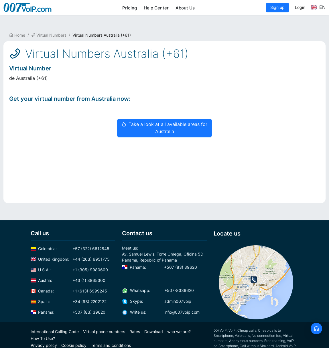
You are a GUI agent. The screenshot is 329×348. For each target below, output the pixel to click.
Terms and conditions (111, 345)
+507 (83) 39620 (68, 312)
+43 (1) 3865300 (68, 280)
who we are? (179, 331)
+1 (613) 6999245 (69, 291)
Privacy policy (44, 345)
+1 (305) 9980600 (69, 270)
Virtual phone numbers (104, 331)
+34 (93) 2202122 (69, 301)
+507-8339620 (158, 290)
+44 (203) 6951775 (70, 259)
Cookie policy (73, 345)
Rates (134, 331)
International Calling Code (55, 331)
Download (153, 331)
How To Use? (43, 338)
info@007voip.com (161, 312)
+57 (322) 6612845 (70, 249)
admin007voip (156, 301)
